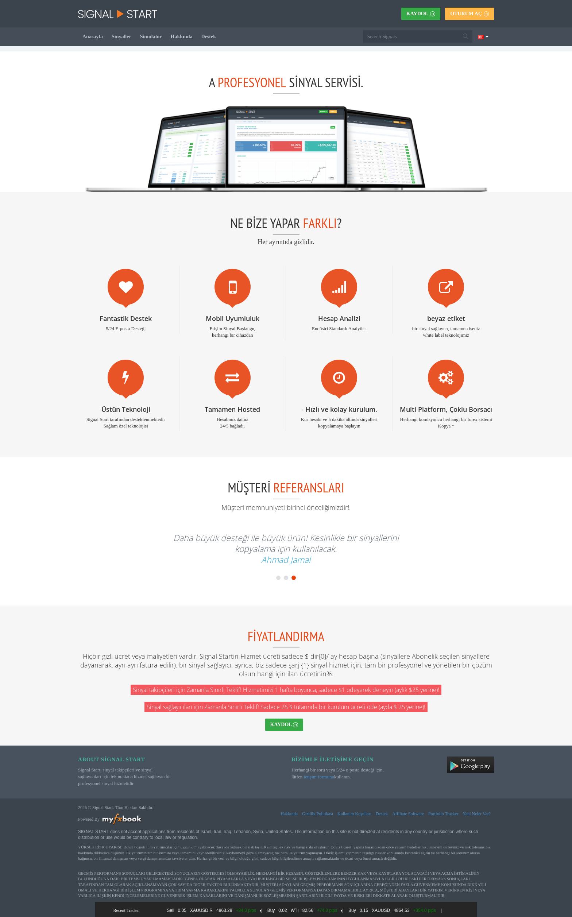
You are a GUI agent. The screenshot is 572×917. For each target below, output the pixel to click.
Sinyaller (121, 36)
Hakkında (182, 36)
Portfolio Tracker (443, 813)
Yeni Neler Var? (477, 813)
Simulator (151, 36)
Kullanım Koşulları (354, 813)
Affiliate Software (408, 813)
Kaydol (420, 13)
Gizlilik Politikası (317, 813)
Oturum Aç (469, 13)
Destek (208, 36)
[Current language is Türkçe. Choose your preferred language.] (483, 36)
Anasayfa (92, 36)
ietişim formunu (319, 776)
